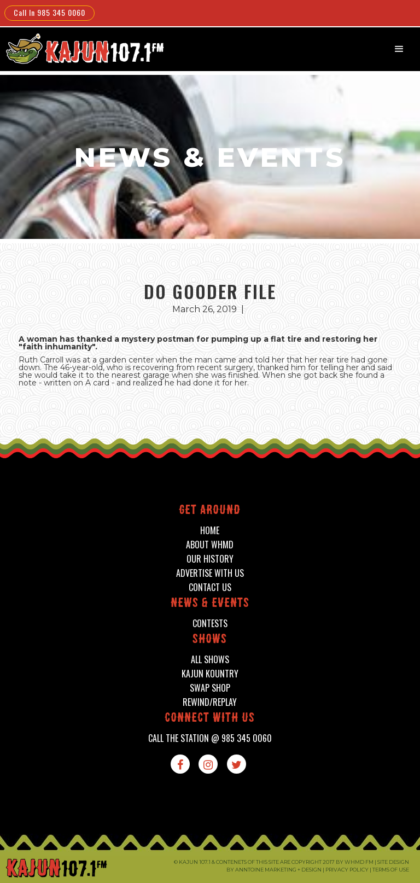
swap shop (210, 688)
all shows (210, 659)
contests (210, 623)
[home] (83, 48)
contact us (210, 587)
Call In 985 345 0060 (49, 12)
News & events (210, 604)
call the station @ (210, 738)
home (209, 530)
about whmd (210, 545)
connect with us (210, 718)
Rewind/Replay (210, 702)
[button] (399, 49)
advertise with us (210, 573)
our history (210, 559)
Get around (210, 511)
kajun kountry (210, 674)
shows (209, 640)
